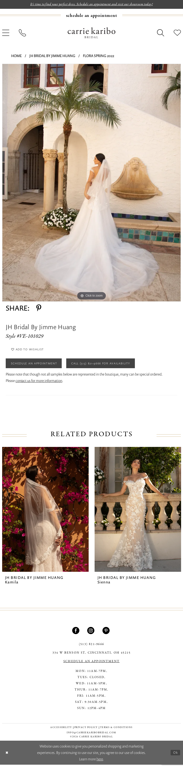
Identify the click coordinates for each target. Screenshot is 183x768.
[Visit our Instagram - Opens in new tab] (91, 633)
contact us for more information (38, 384)
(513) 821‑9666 (91, 648)
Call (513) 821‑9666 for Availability (112, 366)
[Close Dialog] (7, 756)
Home (16, 56)
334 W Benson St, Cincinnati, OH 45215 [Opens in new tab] (91, 656)
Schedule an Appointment (37, 366)
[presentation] (45, 512)
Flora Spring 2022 (98, 56)
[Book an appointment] (91, 16)
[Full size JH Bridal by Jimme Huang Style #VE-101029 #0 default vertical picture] (91, 183)
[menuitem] (91, 16)
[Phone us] (22, 33)
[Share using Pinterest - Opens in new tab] (38, 308)
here (100, 762)
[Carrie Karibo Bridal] (91, 33)
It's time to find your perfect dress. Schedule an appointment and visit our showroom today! (91, 4)
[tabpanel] (91, 183)
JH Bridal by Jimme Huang (52, 56)
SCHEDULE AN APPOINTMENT (91, 665)
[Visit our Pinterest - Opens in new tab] (106, 633)
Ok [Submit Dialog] (175, 755)
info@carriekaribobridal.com (91, 736)
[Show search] (160, 33)
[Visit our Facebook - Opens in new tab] (76, 633)
